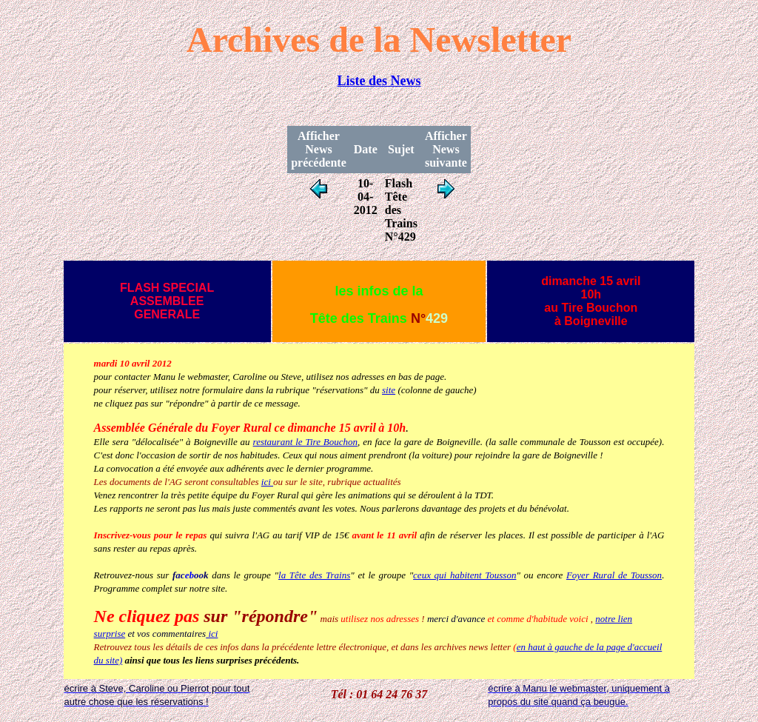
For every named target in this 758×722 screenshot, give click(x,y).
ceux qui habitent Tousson (464, 575)
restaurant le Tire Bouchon (305, 441)
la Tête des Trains (314, 575)
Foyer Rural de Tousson (614, 575)
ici (267, 481)
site (388, 389)
